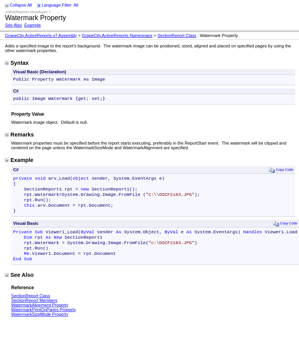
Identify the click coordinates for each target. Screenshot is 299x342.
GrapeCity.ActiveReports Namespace (117, 35)
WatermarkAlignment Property (39, 316)
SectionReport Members (34, 312)
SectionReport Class (176, 35)
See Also (13, 25)
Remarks (19, 136)
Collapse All (21, 5)
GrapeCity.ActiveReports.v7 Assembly (41, 35)
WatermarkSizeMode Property (39, 325)
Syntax (17, 63)
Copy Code (281, 171)
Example (32, 25)
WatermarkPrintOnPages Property (43, 321)
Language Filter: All (60, 5)
